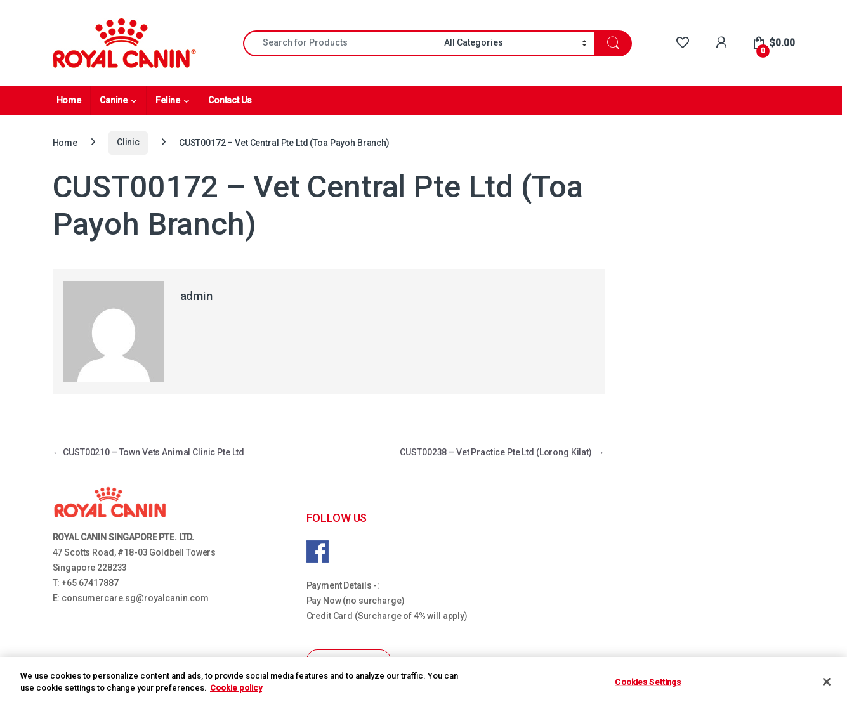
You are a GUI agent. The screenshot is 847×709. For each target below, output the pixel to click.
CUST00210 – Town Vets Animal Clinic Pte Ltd (149, 452)
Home (68, 100)
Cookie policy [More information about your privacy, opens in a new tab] (236, 688)
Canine (114, 100)
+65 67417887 (90, 583)
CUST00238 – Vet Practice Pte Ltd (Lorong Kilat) (502, 452)
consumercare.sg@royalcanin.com (135, 598)
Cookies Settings (648, 682)
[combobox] (340, 43)
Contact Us (230, 100)
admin (196, 296)
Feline (167, 100)
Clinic (128, 142)
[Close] (827, 682)
